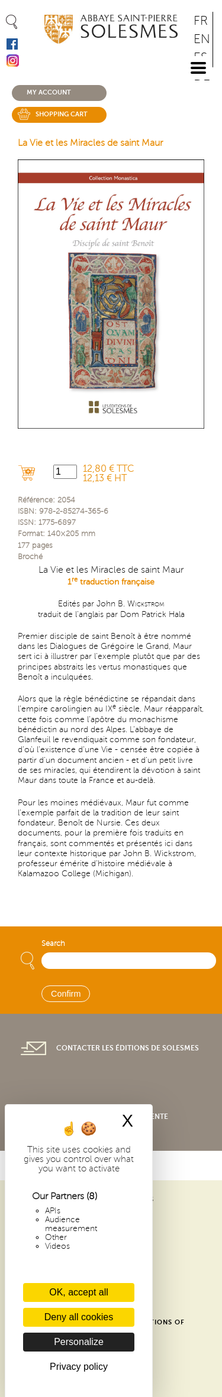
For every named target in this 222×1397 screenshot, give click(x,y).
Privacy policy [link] (79, 1367)
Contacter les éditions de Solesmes (127, 1048)
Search (53, 943)
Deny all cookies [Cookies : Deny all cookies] (79, 1317)
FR (201, 21)
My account (49, 92)
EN (202, 39)
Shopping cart (62, 114)
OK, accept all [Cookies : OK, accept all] (78, 1292)
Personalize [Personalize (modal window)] (79, 1342)
